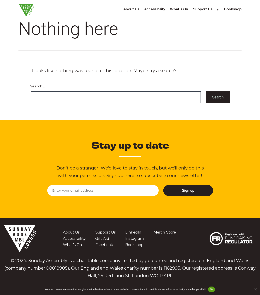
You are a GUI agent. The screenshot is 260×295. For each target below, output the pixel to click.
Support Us (203, 9)
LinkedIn (133, 232)
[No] (255, 289)
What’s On (179, 9)
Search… (37, 86)
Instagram (134, 238)
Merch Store (164, 232)
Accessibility (154, 9)
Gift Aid (102, 238)
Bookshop (233, 9)
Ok (211, 289)
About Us (131, 9)
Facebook (104, 245)
